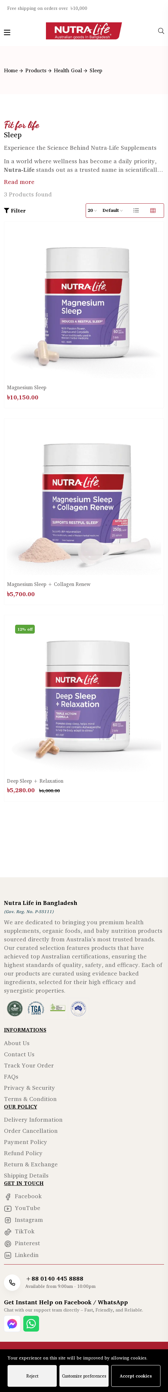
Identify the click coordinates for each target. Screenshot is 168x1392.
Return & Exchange (31, 1164)
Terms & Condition (30, 1099)
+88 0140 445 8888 (54, 1278)
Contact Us (19, 1054)
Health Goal (68, 70)
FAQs (11, 1076)
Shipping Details (26, 1175)
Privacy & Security (29, 1087)
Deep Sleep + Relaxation (35, 781)
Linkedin (21, 1255)
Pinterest (22, 1243)
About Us (17, 1043)
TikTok (19, 1231)
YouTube (22, 1208)
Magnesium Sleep (26, 387)
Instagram (23, 1219)
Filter (15, 210)
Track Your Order (29, 1065)
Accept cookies (136, 1376)
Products (35, 70)
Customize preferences (84, 1376)
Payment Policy (25, 1142)
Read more (19, 182)
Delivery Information (33, 1119)
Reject (32, 1376)
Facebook (23, 1196)
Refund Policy (23, 1153)
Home (11, 70)
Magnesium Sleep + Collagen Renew (49, 584)
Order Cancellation (31, 1130)
